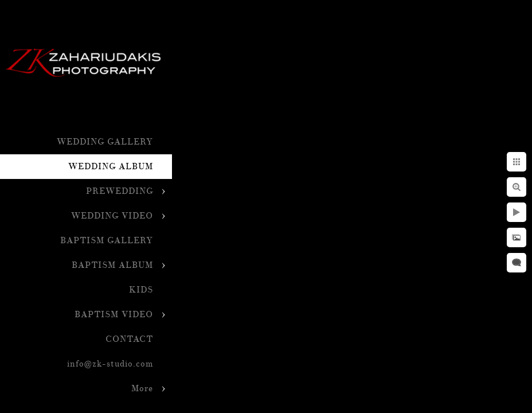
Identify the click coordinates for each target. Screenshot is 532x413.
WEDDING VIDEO (112, 216)
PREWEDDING (119, 191)
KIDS (141, 290)
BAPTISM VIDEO (114, 314)
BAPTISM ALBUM (112, 265)
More (142, 388)
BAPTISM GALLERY (106, 240)
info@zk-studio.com (110, 364)
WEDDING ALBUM (110, 166)
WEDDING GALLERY (105, 142)
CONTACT (129, 339)
